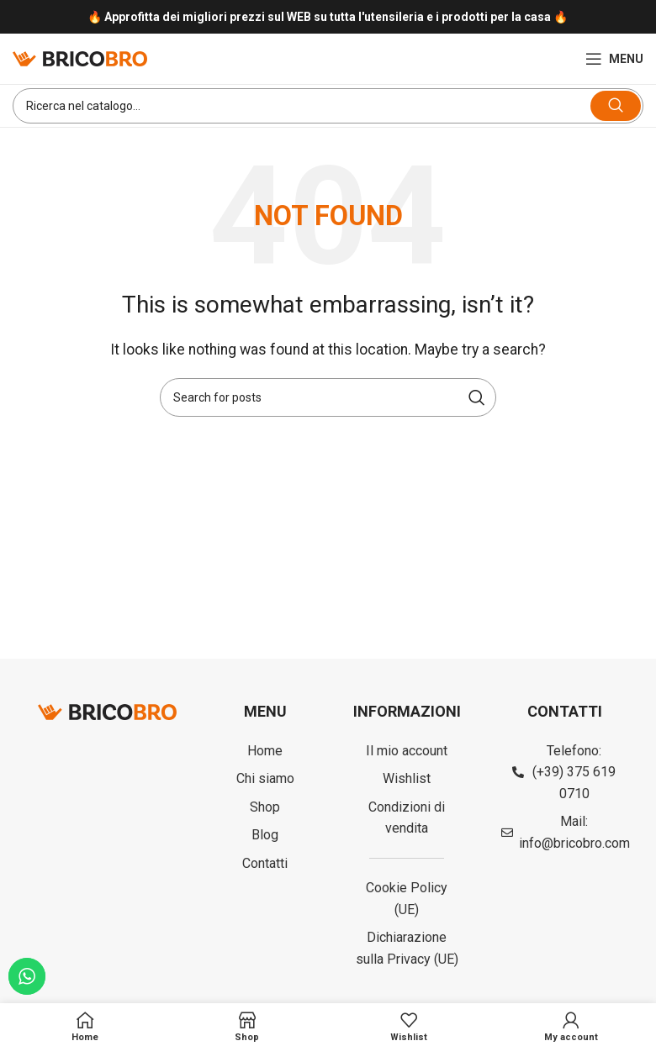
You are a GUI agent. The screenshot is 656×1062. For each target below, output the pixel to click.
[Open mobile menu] (614, 59)
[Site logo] (80, 58)
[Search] (328, 106)
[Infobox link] (328, 17)
